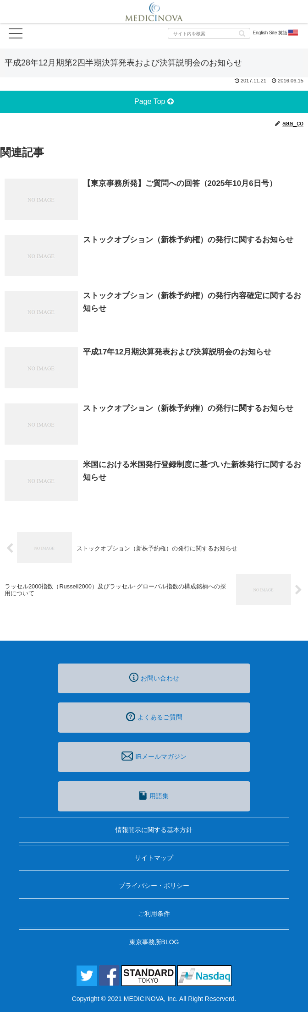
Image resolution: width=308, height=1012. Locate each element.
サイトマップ (154, 857)
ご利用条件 (154, 913)
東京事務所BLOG (154, 942)
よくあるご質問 (154, 716)
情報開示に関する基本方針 (154, 829)
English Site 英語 (276, 32)
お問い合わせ (154, 677)
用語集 (154, 795)
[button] (242, 32)
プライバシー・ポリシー (154, 885)
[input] (209, 33)
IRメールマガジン (154, 756)
